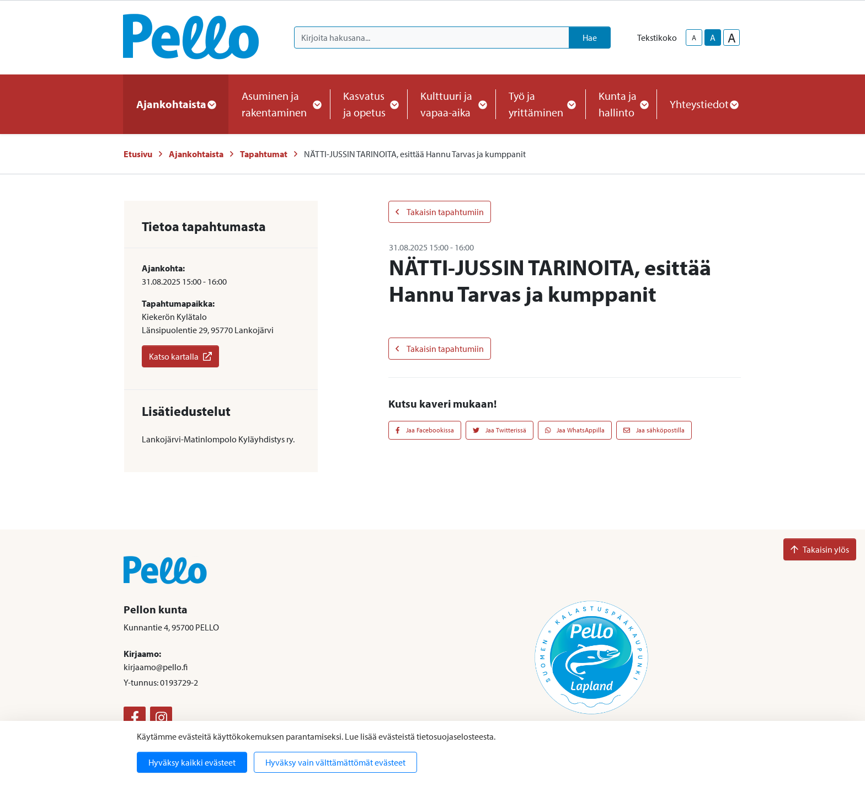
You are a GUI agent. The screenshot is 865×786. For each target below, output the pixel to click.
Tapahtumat (263, 153)
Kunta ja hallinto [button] (621, 104)
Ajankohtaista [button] (175, 104)
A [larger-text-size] (732, 37)
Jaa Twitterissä (499, 430)
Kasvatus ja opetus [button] (368, 104)
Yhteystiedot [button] (704, 104)
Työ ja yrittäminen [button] (540, 104)
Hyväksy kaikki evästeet (192, 762)
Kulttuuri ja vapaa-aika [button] (451, 104)
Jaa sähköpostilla (654, 430)
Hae (590, 37)
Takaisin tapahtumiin (440, 211)
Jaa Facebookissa (425, 430)
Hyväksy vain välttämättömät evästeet (335, 762)
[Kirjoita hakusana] (431, 37)
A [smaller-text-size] (694, 37)
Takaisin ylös (820, 549)
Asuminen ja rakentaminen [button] (279, 104)
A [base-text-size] (713, 37)
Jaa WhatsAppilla (575, 430)
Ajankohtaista (196, 153)
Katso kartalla (180, 356)
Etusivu (138, 153)
